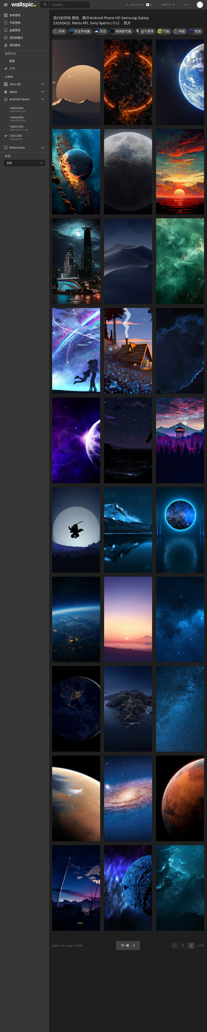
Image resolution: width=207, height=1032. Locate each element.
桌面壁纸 (12, 30)
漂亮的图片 (13, 37)
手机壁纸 (12, 22)
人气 (12, 68)
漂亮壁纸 (12, 45)
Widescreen (14, 147)
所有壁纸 (12, 15)
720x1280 (29, 135)
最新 (12, 61)
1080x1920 (16, 126)
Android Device (17, 99)
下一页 (128, 945)
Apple (10, 92)
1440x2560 (16, 117)
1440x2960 (16, 108)
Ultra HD (12, 84)
